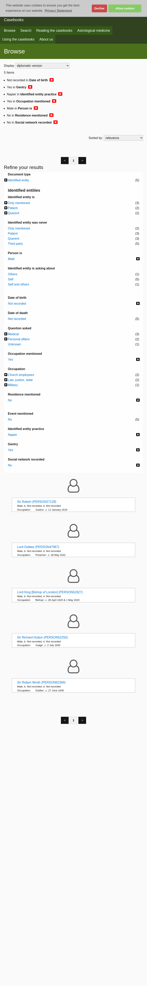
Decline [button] (99, 8)
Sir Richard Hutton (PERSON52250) (42, 637)
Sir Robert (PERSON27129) (36, 501)
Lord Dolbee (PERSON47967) (38, 547)
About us (46, 39)
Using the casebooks (18, 39)
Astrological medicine (93, 31)
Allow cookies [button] (125, 8)
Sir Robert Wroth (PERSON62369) (41, 682)
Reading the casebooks (54, 31)
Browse (10, 31)
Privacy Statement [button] (58, 10)
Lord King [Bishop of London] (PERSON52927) (50, 592)
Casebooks (14, 20)
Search (25, 31)
